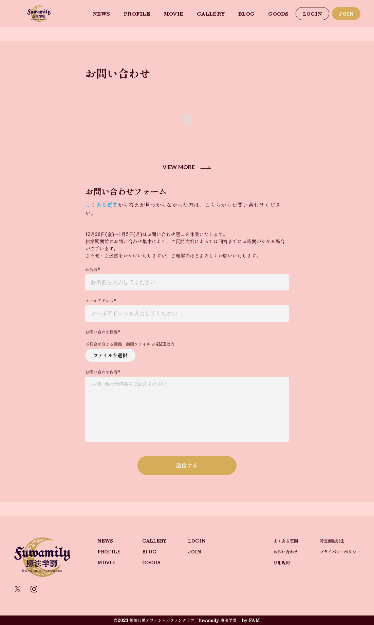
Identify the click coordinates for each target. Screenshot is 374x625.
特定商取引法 (332, 540)
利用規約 (282, 562)
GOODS (278, 14)
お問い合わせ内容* (102, 372)
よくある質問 (101, 204)
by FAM (251, 620)
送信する (187, 465)
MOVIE (173, 14)
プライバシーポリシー (340, 551)
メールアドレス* (100, 301)
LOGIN (312, 14)
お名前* (92, 269)
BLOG (246, 14)
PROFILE (137, 14)
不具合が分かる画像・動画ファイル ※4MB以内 (129, 344)
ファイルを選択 (110, 355)
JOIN (346, 14)
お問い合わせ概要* (102, 332)
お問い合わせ (286, 551)
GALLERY (211, 14)
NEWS (101, 14)
